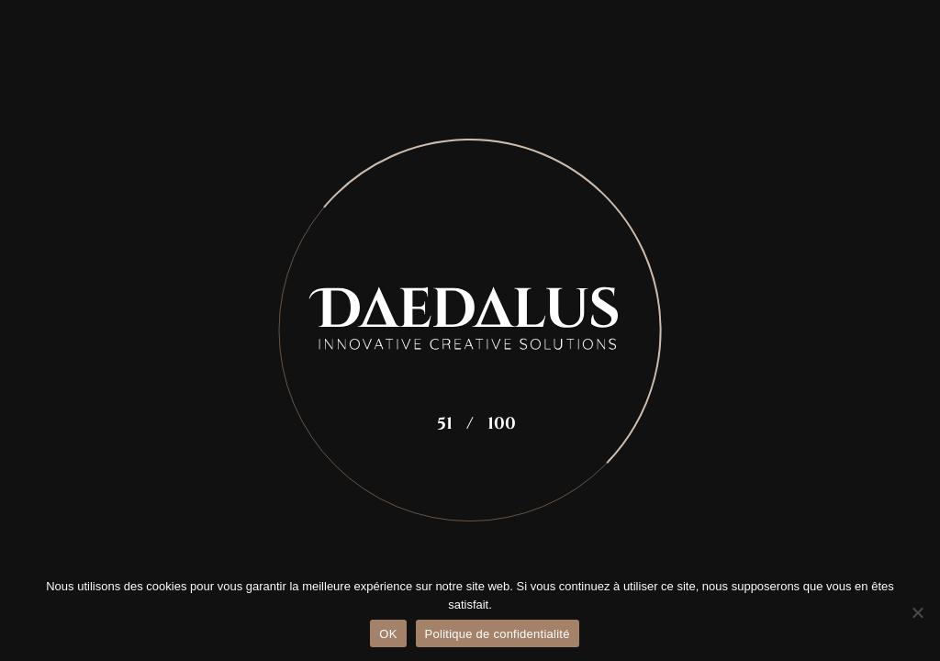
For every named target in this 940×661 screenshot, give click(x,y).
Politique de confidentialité (497, 634)
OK (388, 634)
